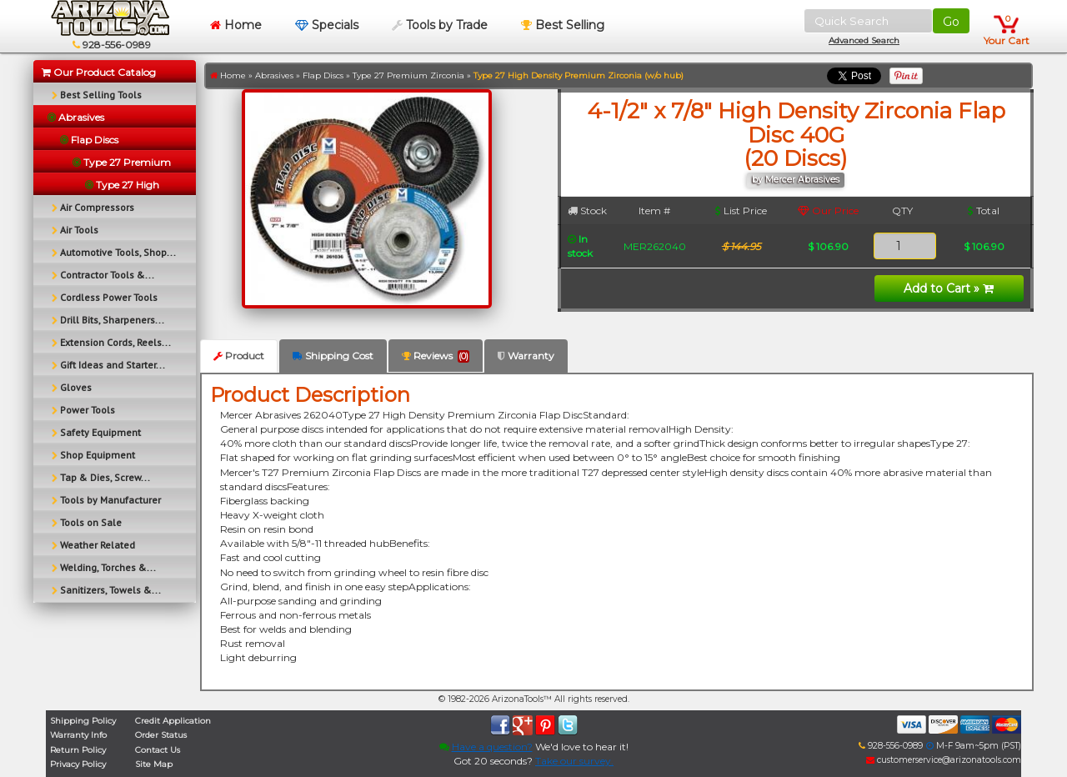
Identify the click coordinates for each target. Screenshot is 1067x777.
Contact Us (157, 749)
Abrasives (274, 75)
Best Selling (562, 25)
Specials (326, 25)
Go (951, 21)
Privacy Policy (78, 764)
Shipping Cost (333, 355)
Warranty (526, 355)
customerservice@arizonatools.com (943, 759)
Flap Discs (323, 75)
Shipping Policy (83, 720)
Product (238, 355)
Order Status (161, 734)
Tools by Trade (440, 25)
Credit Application (173, 720)
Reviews (435, 356)
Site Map (154, 764)
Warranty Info (78, 734)
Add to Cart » (949, 288)
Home (236, 25)
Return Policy (78, 749)
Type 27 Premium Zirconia (408, 75)
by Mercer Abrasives (795, 179)
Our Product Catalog (99, 72)
